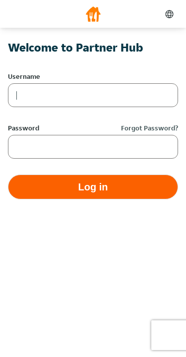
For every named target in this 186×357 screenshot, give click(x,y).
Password (23, 127)
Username (24, 76)
